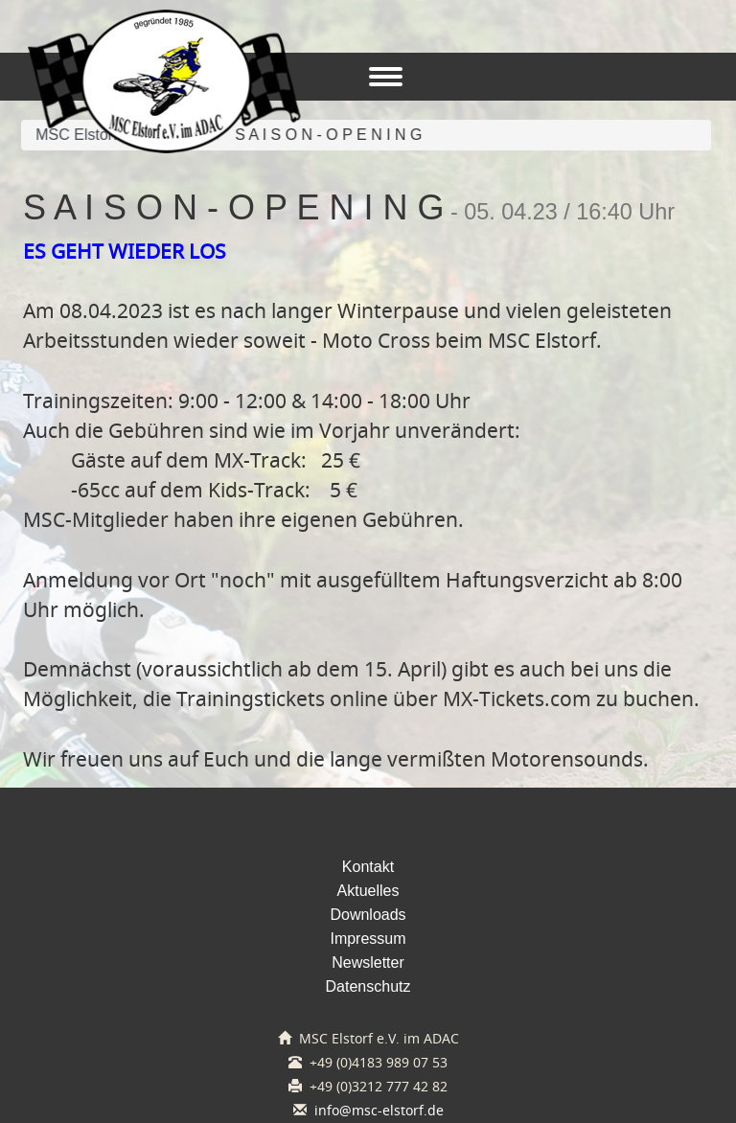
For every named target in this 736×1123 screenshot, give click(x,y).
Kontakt (368, 867)
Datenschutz (368, 986)
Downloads (367, 914)
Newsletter (368, 962)
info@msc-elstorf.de (379, 1110)
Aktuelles (368, 890)
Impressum (367, 938)
